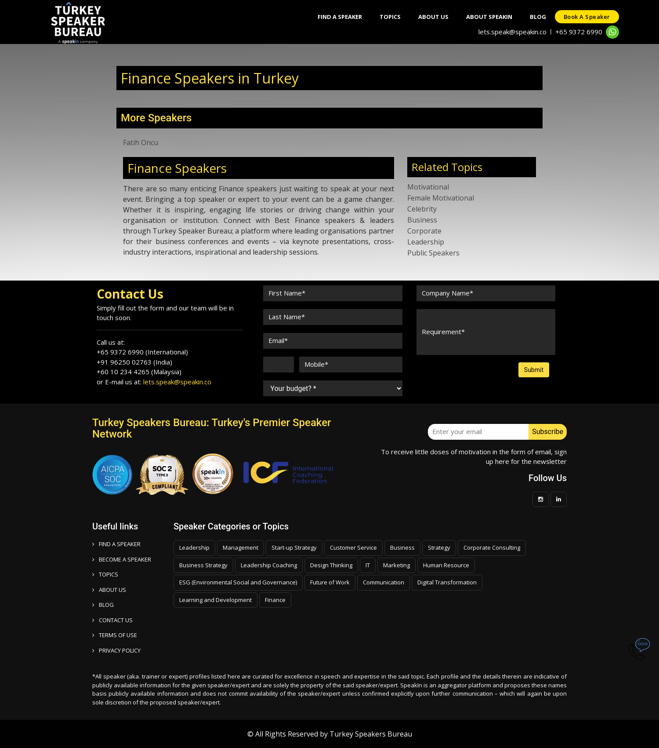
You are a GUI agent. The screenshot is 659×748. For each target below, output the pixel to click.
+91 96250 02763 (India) (134, 362)
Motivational (428, 187)
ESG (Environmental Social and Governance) (238, 582)
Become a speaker (121, 559)
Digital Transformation (447, 582)
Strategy (439, 547)
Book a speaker (587, 17)
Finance (275, 600)
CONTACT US (112, 620)
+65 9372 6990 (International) (142, 351)
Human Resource (446, 565)
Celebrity (422, 209)
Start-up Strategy (294, 547)
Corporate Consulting (491, 547)
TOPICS (105, 574)
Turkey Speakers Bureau (371, 734)
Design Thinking (331, 565)
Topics (390, 17)
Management (240, 547)
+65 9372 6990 (578, 31)
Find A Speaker (340, 17)
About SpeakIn (489, 17)
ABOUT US (109, 590)
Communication (383, 582)
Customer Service (353, 547)
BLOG (103, 605)
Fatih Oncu (140, 142)
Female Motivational (440, 198)
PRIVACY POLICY (116, 650)
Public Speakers (433, 253)
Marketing (396, 565)
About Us (433, 17)
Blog (538, 17)
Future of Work (330, 582)
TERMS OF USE (114, 635)
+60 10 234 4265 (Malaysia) (139, 371)
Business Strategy (203, 565)
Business (422, 220)
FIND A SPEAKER (116, 544)
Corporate (424, 231)
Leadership (425, 242)
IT (368, 565)
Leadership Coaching (269, 565)
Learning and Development (215, 600)
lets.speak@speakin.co (512, 31)
